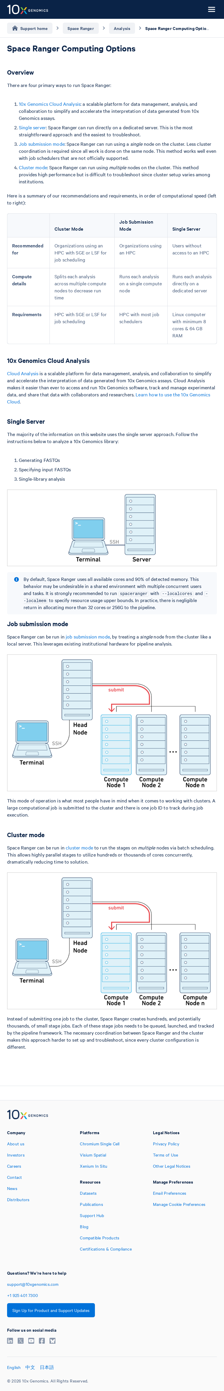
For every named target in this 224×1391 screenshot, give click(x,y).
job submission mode (88, 636)
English (14, 1367)
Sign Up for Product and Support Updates (51, 1310)
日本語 (47, 1367)
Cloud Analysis (22, 373)
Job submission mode (42, 143)
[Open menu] (211, 9)
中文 (30, 1367)
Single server (32, 127)
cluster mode (79, 847)
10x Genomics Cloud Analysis (49, 103)
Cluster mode (33, 167)
